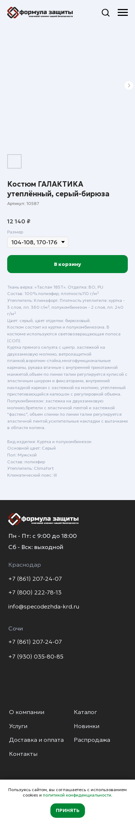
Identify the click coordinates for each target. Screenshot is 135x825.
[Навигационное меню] (123, 12)
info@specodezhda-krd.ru (43, 606)
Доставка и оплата (36, 740)
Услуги (18, 726)
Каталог (85, 712)
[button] (105, 12)
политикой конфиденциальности (77, 795)
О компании (26, 712)
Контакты (23, 754)
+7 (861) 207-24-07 (35, 579)
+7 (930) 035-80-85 (35, 656)
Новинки (86, 726)
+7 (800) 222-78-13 (35, 592)
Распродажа (92, 740)
